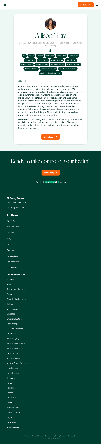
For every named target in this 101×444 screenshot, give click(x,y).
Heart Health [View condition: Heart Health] (73, 56)
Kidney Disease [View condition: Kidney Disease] (26, 64)
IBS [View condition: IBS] (24, 56)
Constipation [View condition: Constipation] (61, 56)
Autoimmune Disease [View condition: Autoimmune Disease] (48, 69)
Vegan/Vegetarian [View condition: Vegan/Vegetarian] (57, 64)
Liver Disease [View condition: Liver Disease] (43, 60)
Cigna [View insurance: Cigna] (21, 43)
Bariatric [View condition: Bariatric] (40, 56)
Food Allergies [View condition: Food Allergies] (71, 60)
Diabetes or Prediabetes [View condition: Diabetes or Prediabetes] (67, 69)
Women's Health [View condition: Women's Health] (57, 60)
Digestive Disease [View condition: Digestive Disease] (31, 69)
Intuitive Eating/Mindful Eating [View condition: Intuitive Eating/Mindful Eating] (50, 73)
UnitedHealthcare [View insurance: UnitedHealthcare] (45, 43)
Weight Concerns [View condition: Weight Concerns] (42, 64)
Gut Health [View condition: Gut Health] (50, 56)
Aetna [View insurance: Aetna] (26, 43)
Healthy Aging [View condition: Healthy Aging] (30, 60)
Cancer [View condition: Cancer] (31, 56)
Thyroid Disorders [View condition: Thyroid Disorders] (73, 64)
